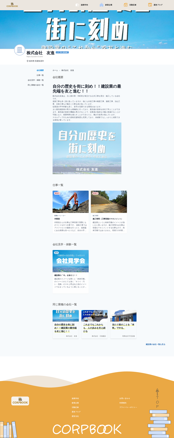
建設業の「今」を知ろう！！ (65, 275)
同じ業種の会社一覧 (36, 85)
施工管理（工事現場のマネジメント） (108, 219)
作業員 (57, 219)
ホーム (55, 70)
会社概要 (40, 70)
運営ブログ (76, 411)
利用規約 (123, 402)
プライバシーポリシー (128, 407)
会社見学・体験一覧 (36, 80)
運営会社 (75, 416)
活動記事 (75, 407)
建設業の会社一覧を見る (155, 344)
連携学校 (75, 398)
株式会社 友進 (67, 70)
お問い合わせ (124, 398)
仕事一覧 (40, 75)
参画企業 (75, 402)
